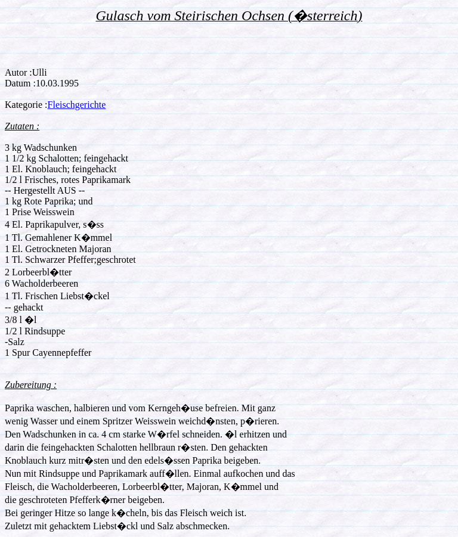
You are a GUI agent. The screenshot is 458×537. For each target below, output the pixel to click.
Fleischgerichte (77, 105)
